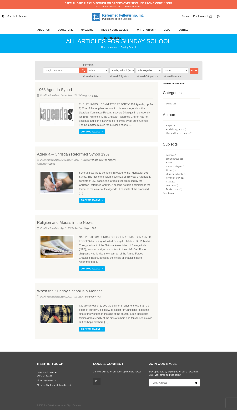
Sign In (11, 16)
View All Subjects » (119, 76)
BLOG (167, 30)
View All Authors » (92, 76)
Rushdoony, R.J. (92, 296)
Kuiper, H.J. (90, 228)
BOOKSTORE (65, 30)
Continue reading (92, 132)
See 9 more (169, 193)
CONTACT (184, 30)
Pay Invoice (199, 16)
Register (23, 16)
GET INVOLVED (113, 38)
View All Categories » (147, 76)
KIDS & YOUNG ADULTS (114, 30)
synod (95, 95)
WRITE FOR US (146, 30)
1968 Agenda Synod (54, 90)
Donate (186, 16)
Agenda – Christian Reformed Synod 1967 (73, 154)
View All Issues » (172, 76)
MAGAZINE (87, 30)
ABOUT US (43, 30)
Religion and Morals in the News (65, 222)
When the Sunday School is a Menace (70, 291)
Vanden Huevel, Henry (102, 159)
